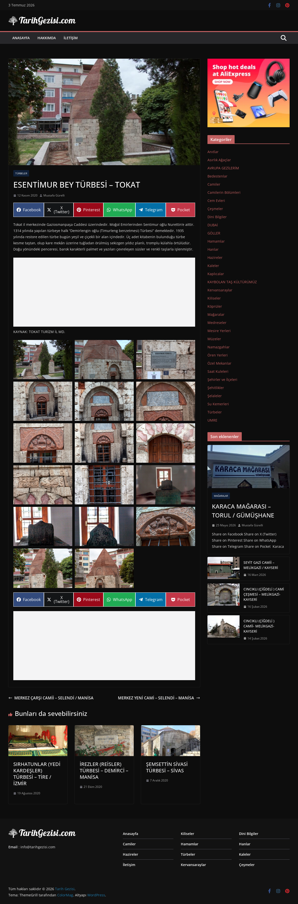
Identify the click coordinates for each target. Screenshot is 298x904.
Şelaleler (214, 395)
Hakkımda (46, 37)
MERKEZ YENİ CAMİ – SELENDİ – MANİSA (159, 698)
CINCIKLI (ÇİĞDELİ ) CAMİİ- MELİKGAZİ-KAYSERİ (258, 626)
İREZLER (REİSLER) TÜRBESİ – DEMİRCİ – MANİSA (104, 770)
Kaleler (213, 265)
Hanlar (213, 249)
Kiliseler (214, 298)
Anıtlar (213, 151)
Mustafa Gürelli (54, 195)
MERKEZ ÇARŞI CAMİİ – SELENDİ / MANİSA (50, 698)
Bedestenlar (217, 176)
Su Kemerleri (218, 404)
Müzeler (214, 339)
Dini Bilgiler (217, 216)
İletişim (71, 37)
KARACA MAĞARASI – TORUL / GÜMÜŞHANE (243, 510)
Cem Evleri (216, 200)
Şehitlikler (215, 387)
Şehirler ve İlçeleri (222, 379)
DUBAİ (212, 225)
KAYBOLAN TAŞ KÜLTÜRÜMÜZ (232, 282)
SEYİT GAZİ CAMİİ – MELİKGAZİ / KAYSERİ (260, 565)
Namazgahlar (218, 347)
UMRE (212, 420)
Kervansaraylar (219, 290)
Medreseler (216, 322)
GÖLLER (213, 233)
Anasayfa (21, 37)
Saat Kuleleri (217, 371)
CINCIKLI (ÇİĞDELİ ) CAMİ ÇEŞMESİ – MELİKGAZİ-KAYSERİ (263, 594)
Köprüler (214, 306)
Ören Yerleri (217, 355)
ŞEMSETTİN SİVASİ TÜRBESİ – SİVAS (167, 767)
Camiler (213, 184)
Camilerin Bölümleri (224, 192)
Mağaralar (215, 314)
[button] (42, 359)
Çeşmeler (215, 208)
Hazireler (215, 257)
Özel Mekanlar (219, 363)
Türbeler (21, 173)
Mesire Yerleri (219, 330)
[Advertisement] (104, 292)
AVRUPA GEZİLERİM (223, 168)
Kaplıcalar (215, 273)
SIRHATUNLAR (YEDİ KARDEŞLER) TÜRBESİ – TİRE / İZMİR (36, 774)
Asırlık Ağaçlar (219, 160)
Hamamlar (216, 241)
